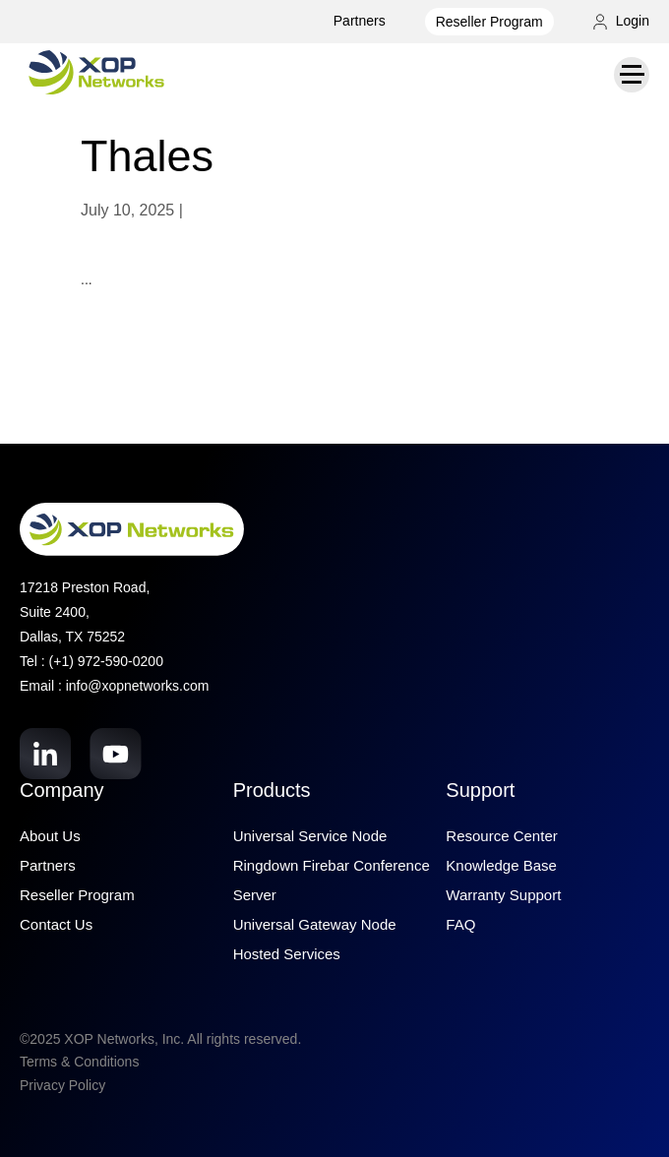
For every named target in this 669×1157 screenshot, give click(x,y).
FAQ (460, 924)
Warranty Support (503, 894)
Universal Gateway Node (314, 924)
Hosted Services (286, 953)
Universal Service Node (310, 835)
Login (621, 21)
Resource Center (501, 835)
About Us (50, 835)
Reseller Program (489, 22)
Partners (360, 21)
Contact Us (56, 924)
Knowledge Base (501, 865)
